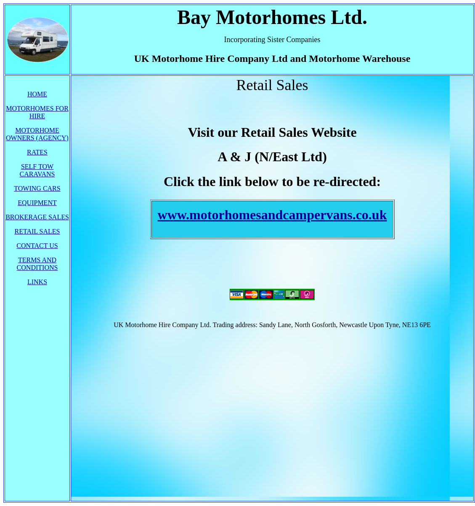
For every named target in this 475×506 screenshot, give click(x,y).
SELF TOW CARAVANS (37, 170)
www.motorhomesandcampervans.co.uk (272, 214)
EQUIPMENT (37, 202)
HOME (37, 94)
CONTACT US (37, 245)
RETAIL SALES (37, 231)
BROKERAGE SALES (37, 217)
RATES (37, 152)
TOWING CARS (37, 188)
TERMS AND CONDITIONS (37, 263)
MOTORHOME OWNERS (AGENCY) (37, 134)
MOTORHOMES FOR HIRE (37, 112)
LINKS (37, 281)
